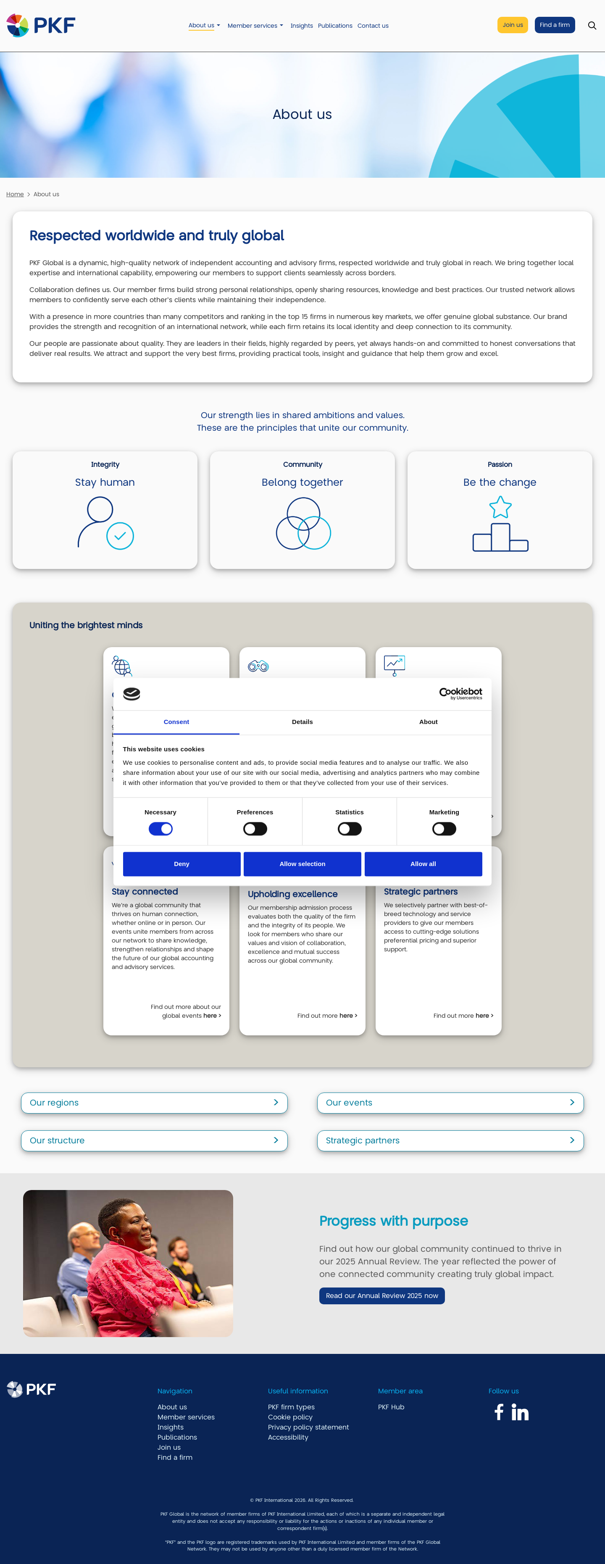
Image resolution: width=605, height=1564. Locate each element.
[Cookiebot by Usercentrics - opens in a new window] (445, 694)
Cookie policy (290, 1417)
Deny (181, 863)
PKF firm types (291, 1407)
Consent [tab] (176, 721)
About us (201, 25)
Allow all (423, 863)
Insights (302, 25)
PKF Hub (391, 1407)
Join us (513, 25)
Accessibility (288, 1437)
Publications (335, 25)
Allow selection (302, 863)
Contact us (373, 25)
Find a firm (555, 25)
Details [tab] (302, 721)
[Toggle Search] (592, 25)
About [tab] (428, 721)
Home (15, 194)
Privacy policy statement (308, 1427)
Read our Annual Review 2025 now (382, 1296)
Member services (252, 25)
